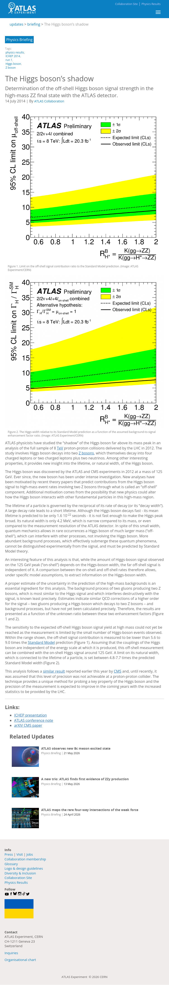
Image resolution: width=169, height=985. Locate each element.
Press (9, 854)
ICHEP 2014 (12, 56)
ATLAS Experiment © (77, 977)
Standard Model (41, 642)
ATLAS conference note (33, 720)
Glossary (11, 864)
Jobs (29, 854)
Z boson (10, 68)
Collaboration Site (126, 4)
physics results (14, 52)
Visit (20, 854)
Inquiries (11, 953)
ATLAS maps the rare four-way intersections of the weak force (89, 810)
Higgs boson (13, 64)
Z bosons (86, 453)
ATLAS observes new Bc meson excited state (75, 748)
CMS (117, 671)
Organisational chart (20, 959)
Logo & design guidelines (24, 868)
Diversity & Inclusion (20, 873)
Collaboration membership (25, 859)
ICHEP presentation (30, 715)
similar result (54, 671)
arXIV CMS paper (28, 725)
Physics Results (150, 4)
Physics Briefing (19, 39)
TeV (60, 448)
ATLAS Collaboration (49, 101)
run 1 (8, 60)
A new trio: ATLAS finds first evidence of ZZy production (85, 779)
